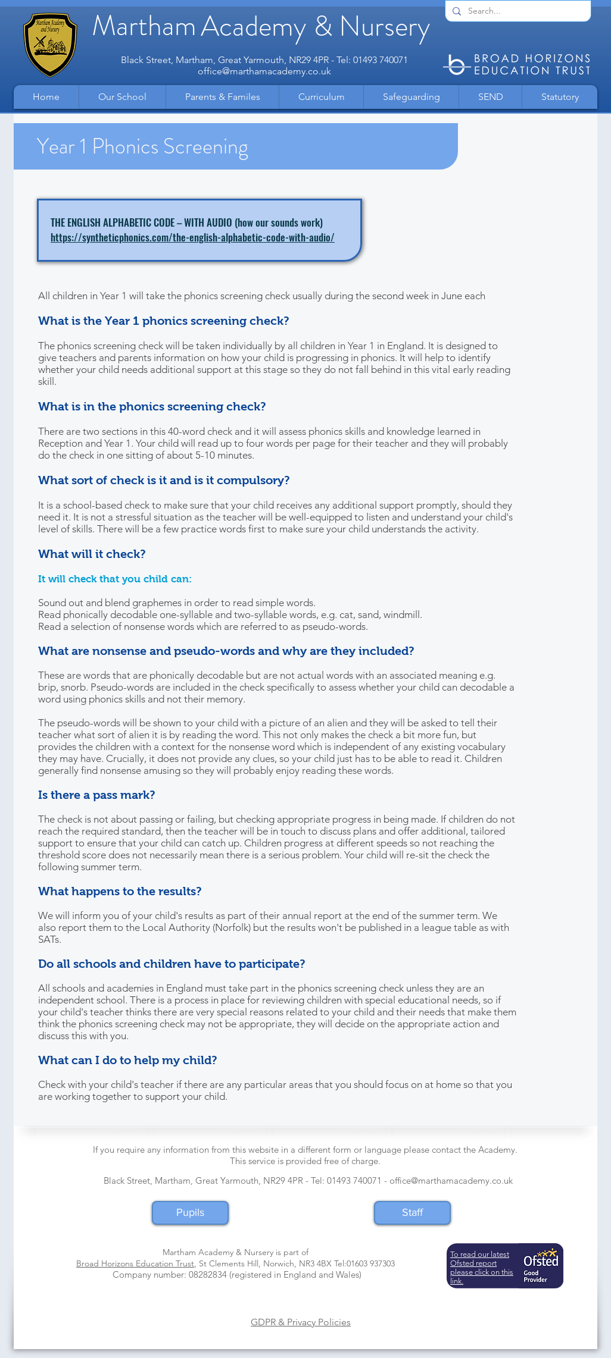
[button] (122, 97)
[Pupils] (190, 1213)
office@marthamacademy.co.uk (264, 71)
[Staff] (412, 1213)
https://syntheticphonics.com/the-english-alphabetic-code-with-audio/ (193, 237)
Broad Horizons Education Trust (135, 1263)
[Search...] (517, 11)
